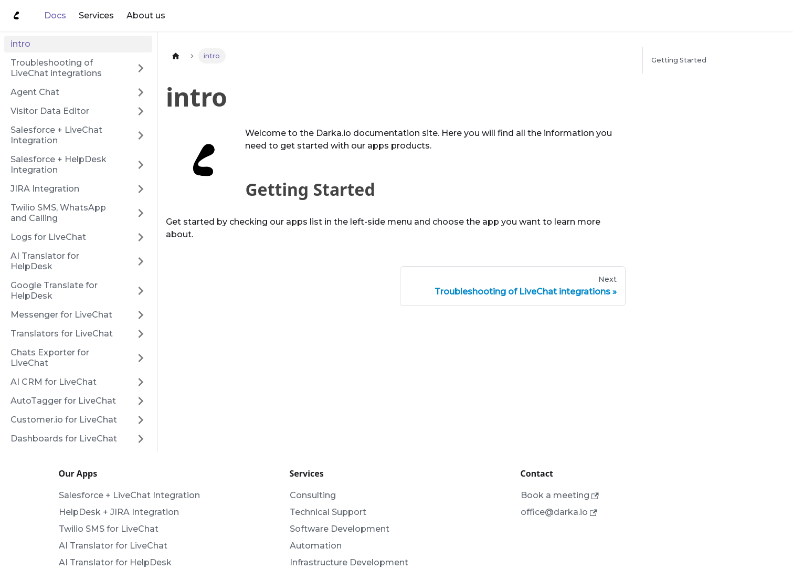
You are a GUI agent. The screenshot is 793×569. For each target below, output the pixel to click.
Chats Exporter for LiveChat (49, 357)
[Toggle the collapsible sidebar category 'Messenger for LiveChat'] (140, 315)
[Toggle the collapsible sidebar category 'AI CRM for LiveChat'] (140, 382)
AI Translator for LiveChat (113, 546)
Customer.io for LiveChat (63, 420)
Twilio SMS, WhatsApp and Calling (58, 213)
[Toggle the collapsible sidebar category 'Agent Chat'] (140, 92)
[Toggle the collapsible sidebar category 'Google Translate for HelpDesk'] (140, 290)
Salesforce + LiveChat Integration (56, 135)
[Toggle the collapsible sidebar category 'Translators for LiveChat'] (140, 333)
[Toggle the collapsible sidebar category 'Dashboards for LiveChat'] (140, 438)
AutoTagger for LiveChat (63, 401)
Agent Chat (34, 92)
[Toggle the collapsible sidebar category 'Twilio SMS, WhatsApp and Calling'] (140, 213)
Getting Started (678, 60)
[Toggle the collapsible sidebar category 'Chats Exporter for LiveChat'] (140, 358)
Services (96, 15)
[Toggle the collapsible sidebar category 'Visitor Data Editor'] (140, 111)
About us (145, 15)
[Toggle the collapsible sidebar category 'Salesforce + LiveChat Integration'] (140, 135)
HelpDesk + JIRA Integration (119, 512)
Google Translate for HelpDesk (54, 290)
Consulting (313, 495)
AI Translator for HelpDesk (44, 261)
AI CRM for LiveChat (53, 382)
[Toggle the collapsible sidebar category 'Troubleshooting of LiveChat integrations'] (140, 68)
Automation (316, 546)
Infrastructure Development (349, 562)
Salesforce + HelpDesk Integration (58, 164)
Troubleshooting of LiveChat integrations (56, 68)
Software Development (339, 529)
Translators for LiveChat (61, 334)
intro (20, 44)
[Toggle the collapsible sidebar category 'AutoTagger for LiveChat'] (140, 401)
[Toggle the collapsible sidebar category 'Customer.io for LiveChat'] (140, 420)
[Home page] (176, 56)
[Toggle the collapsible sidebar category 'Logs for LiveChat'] (140, 237)
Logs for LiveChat (48, 237)
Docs (55, 15)
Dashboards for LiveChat (63, 439)
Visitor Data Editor (49, 111)
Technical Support (328, 512)
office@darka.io (559, 512)
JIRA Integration (44, 189)
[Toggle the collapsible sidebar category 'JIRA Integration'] (140, 189)
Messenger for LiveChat (61, 315)
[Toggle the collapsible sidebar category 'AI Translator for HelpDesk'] (140, 261)
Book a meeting (560, 495)
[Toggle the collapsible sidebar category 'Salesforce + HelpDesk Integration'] (140, 164)
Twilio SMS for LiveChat (108, 529)
